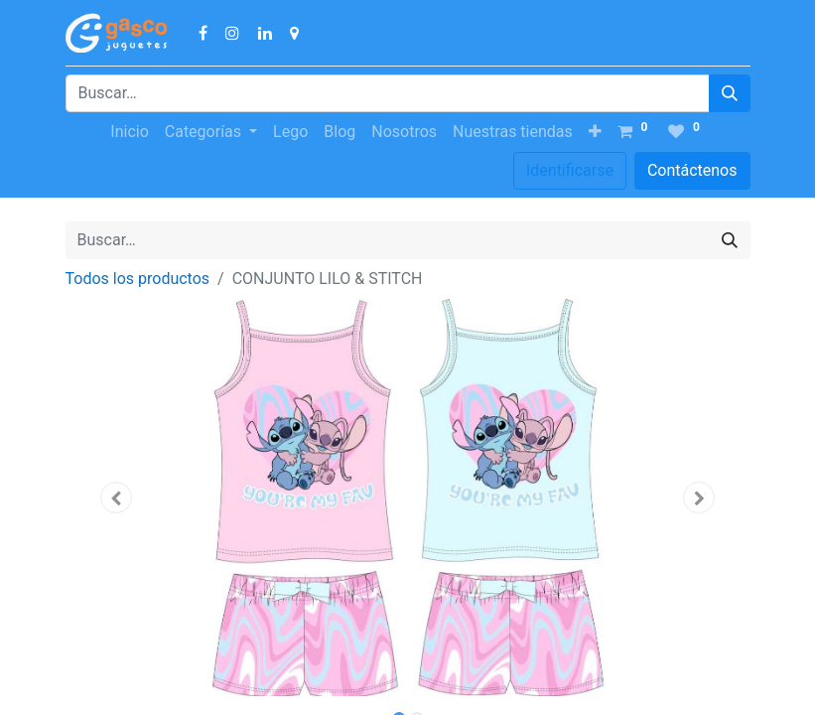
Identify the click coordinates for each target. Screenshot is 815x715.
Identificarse (569, 170)
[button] (595, 132)
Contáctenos (692, 170)
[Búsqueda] (729, 93)
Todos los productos (138, 278)
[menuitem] (129, 132)
